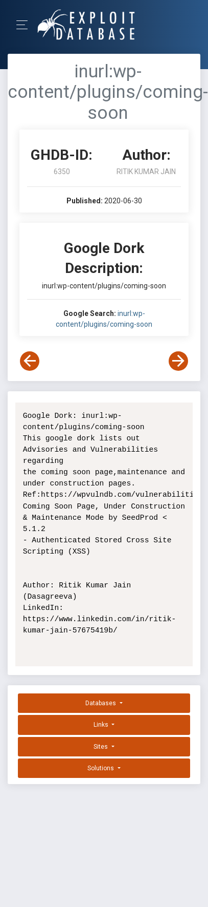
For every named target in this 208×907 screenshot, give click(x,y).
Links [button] (102, 724)
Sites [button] (101, 746)
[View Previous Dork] (29, 361)
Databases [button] (101, 703)
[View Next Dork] (178, 361)
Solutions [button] (101, 768)
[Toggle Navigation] (25, 25)
